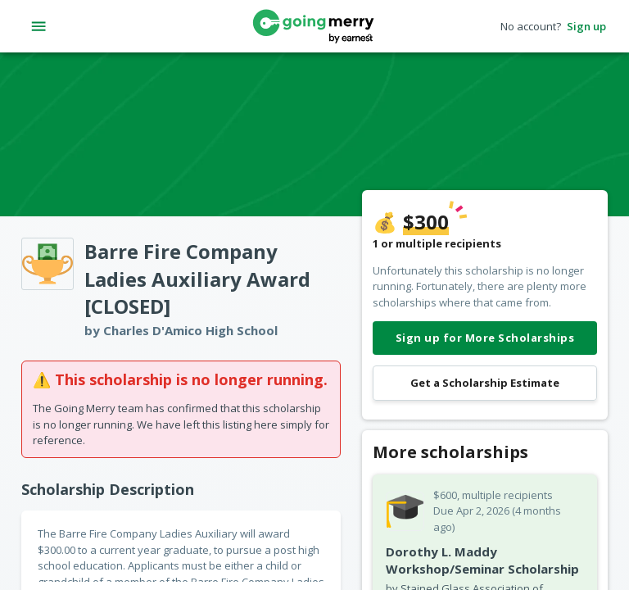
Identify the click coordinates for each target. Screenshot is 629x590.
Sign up (586, 26)
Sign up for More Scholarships (485, 338)
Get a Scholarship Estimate (484, 383)
